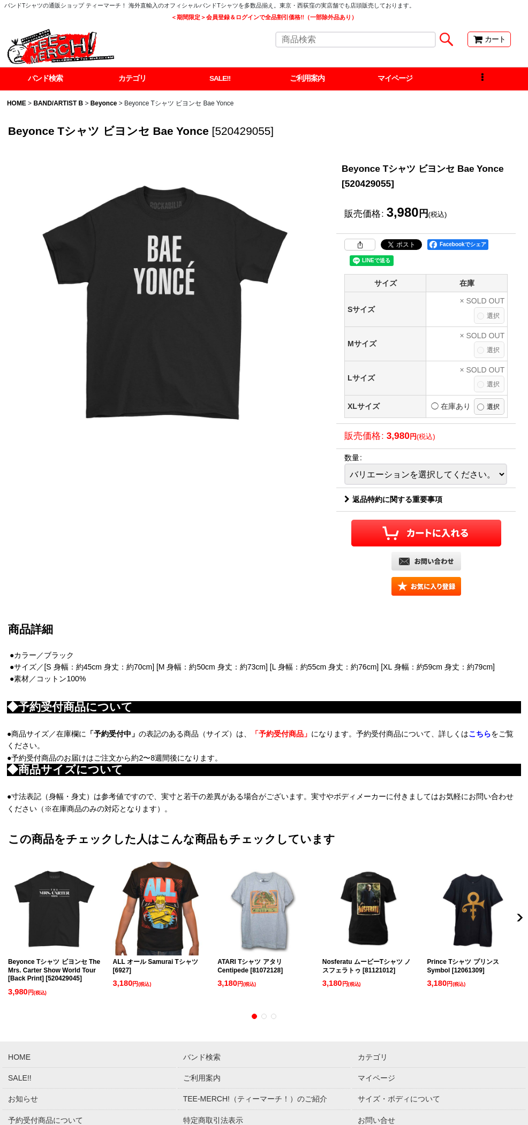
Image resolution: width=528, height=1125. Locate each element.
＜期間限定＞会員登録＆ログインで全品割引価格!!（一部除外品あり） (264, 17)
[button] (482, 79)
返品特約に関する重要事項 (393, 500)
